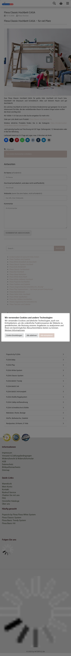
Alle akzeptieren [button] (57, 336)
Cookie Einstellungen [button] (25, 336)
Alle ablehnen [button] (42, 336)
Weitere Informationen (33, 331)
